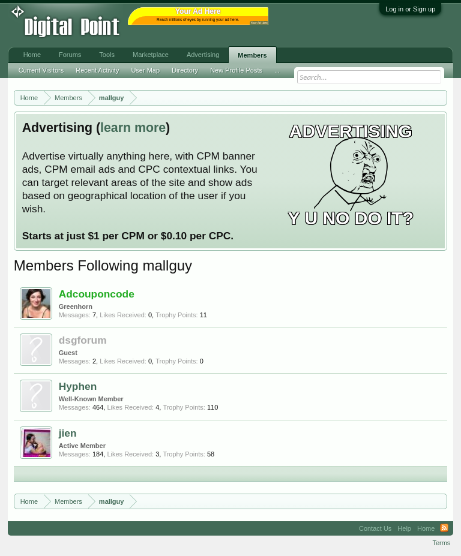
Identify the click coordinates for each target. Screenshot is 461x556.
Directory (185, 70)
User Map (145, 70)
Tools (107, 54)
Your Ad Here (259, 23)
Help (404, 528)
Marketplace (151, 54)
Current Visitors (41, 70)
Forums (70, 54)
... (277, 70)
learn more (133, 128)
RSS (444, 528)
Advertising (203, 54)
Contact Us (375, 528)
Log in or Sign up (410, 9)
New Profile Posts (236, 70)
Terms (441, 542)
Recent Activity (97, 70)
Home (32, 54)
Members (252, 55)
